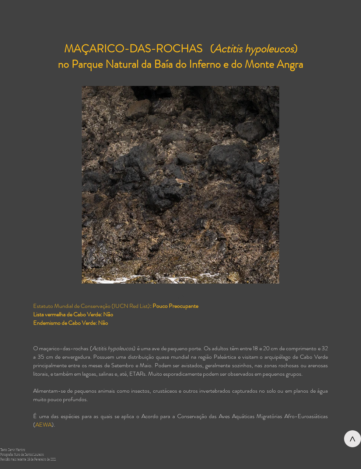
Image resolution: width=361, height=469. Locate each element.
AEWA (43, 424)
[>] (352, 438)
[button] (180, 297)
